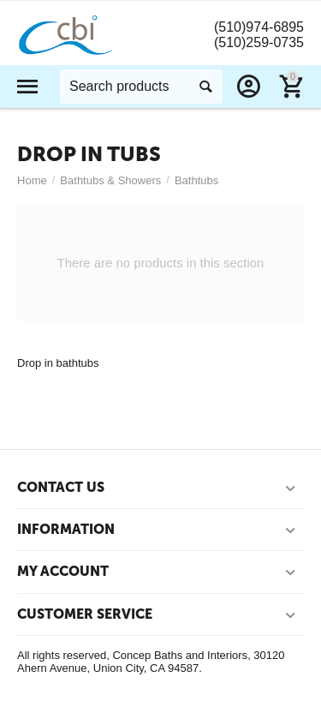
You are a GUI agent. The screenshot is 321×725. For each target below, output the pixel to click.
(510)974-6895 (259, 27)
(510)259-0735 (259, 42)
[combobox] (141, 86)
